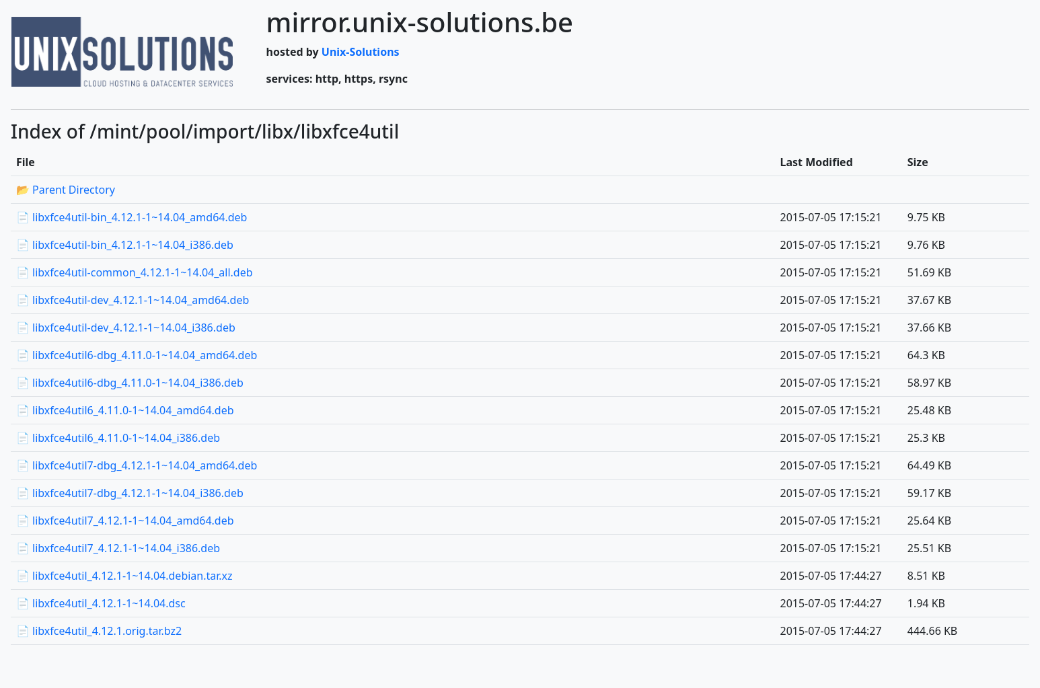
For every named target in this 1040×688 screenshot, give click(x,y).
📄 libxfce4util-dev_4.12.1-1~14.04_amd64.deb (132, 300)
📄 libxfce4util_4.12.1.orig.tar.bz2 (99, 630)
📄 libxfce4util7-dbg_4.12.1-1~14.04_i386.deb (130, 493)
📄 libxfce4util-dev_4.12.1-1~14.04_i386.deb (125, 327)
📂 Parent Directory (65, 189)
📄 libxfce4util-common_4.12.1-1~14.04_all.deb (134, 272)
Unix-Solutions (361, 51)
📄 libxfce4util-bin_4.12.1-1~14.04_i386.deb (124, 244)
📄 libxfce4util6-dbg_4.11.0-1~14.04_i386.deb (130, 382)
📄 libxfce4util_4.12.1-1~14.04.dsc (101, 603)
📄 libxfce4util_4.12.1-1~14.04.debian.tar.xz (124, 575)
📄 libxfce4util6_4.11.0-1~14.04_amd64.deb (125, 410)
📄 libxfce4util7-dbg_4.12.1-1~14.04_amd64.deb (136, 465)
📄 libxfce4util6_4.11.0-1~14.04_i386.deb (118, 437)
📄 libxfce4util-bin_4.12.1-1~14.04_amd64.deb (131, 217)
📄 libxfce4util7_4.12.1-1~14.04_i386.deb (118, 548)
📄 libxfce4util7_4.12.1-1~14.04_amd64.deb (125, 520)
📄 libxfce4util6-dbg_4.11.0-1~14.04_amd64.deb (136, 355)
